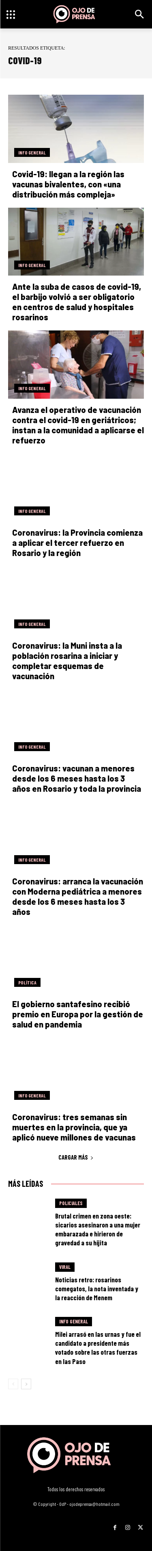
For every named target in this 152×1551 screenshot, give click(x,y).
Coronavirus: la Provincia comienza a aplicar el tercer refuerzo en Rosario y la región (77, 543)
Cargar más (76, 1157)
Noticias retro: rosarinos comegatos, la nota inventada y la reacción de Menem (96, 1288)
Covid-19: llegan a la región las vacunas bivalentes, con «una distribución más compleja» (68, 184)
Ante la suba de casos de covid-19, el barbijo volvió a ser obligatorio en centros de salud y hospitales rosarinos (76, 302)
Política (27, 982)
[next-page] (26, 1384)
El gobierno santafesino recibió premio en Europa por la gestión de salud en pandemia (77, 1014)
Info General (32, 152)
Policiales (71, 1203)
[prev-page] (13, 1384)
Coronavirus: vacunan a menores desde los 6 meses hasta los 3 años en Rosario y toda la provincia (76, 778)
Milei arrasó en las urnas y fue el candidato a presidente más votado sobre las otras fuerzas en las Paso (98, 1347)
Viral (65, 1267)
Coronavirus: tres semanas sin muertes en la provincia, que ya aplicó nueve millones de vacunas (74, 1127)
